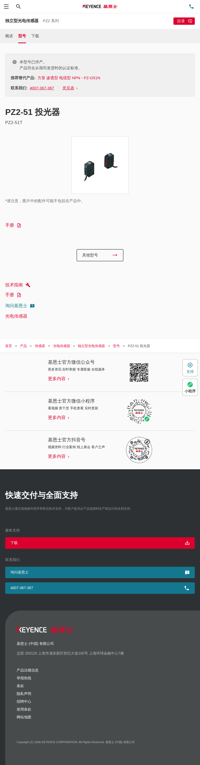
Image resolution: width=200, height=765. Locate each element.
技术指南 (18, 285)
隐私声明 (24, 694)
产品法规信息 (28, 670)
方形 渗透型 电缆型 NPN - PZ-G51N (69, 78)
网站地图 (24, 717)
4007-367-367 (21, 588)
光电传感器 (16, 316)
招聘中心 (24, 701)
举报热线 (24, 678)
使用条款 (24, 709)
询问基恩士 (20, 306)
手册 (14, 225)
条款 (20, 686)
